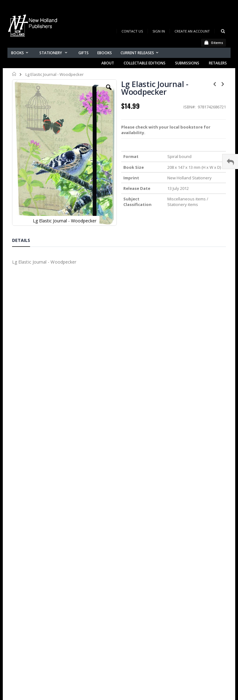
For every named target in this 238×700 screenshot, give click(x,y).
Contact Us (132, 31)
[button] (109, 92)
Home (14, 74)
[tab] (25, 241)
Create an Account (192, 31)
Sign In (158, 31)
